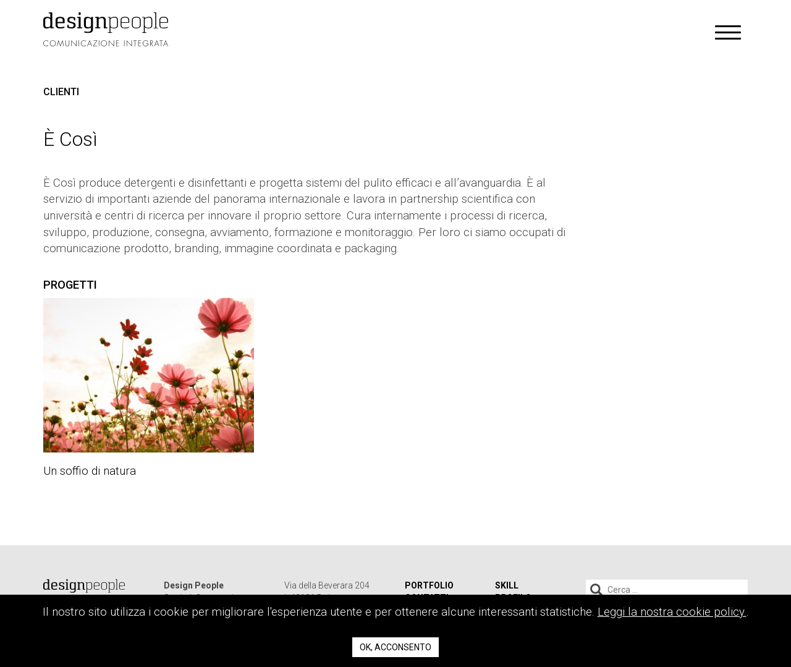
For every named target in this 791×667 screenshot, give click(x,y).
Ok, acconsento (395, 647)
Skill (506, 585)
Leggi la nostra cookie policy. (672, 612)
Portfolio (429, 585)
